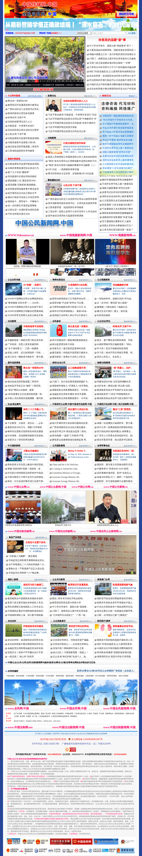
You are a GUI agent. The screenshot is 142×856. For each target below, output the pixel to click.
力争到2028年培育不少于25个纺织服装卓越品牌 (112, 67)
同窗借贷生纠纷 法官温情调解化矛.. (114, 381)
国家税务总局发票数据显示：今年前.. (70, 390)
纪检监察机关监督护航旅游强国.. (24, 138)
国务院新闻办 (120, 713)
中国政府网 (69, 713)
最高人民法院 (46, 713)
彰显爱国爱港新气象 (123, 585)
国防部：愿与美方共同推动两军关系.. (115, 464)
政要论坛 (52, 95)
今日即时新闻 (14, 95)
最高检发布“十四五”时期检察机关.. (114, 394)
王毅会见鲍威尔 (31, 451)
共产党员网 (18, 713)
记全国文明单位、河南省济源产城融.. (71, 640)
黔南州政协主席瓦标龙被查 (21, 113)
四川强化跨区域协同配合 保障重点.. (114, 431)
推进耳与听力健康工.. (34, 585)
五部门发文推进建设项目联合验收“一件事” (110, 63)
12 (70, 81)
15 (82, 81)
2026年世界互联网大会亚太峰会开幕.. (25, 315)
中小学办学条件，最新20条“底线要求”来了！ (111, 46)
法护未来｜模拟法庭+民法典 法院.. (114, 386)
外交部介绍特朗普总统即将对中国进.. (25, 473)
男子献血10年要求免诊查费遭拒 (118, 132)
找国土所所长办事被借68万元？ (117, 228)
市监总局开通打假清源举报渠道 (118, 128)
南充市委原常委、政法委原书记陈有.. (115, 440)
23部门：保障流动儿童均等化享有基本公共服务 (112, 58)
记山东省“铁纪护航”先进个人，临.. (70, 656)
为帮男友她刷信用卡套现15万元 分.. (69, 307)
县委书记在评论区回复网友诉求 (118, 156)
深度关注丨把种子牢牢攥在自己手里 (25, 652)
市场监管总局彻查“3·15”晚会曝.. (24, 573)
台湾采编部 (30, 676)
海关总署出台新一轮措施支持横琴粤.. (115, 611)
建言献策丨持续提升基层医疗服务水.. (70, 352)
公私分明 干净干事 (17, 134)
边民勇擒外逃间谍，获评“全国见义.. (114, 473)
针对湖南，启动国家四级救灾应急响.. (25, 435)
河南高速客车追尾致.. (34, 326)
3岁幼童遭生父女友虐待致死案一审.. (25, 394)
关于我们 (38, 734)
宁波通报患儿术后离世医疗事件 (118, 172)
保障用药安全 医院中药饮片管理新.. (114, 656)
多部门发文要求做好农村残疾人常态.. (25, 602)
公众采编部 (47, 734)
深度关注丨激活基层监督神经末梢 (68, 348)
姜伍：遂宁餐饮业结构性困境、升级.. (115, 340)
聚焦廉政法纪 (54, 180)
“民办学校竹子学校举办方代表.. (117, 120)
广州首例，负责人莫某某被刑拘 (23, 344)
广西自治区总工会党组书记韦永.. (24, 109)
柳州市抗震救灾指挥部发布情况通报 (25, 431)
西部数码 (73, 716)
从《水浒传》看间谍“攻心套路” (16, 85)
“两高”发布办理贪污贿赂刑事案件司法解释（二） (72, 165)
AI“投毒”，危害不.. (32, 285)
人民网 (16, 716)
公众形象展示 (59, 621)
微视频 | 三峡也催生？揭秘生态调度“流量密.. (79, 85)
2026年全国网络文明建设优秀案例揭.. (25, 311)
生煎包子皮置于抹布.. (36, 542)
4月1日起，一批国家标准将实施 (63, 169)
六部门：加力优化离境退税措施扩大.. (70, 381)
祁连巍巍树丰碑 (120, 285)
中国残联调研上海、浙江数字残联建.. (25, 615)
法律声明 (56, 734)
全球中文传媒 (27, 8)
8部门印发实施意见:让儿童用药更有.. (115, 644)
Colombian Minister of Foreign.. (66, 473)
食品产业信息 (15, 537)
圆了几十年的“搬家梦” (19, 172)
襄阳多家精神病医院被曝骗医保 (117, 215)
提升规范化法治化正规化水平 (22, 193)
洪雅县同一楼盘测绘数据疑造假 (118, 116)
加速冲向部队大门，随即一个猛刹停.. (115, 477)
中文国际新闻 (14, 445)
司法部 (101, 713)
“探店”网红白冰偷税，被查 (20, 390)
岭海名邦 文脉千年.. (122, 326)
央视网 (28, 716)
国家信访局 (130, 713)
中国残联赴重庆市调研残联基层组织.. (25, 611)
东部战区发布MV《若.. (124, 451)
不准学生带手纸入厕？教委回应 (118, 148)
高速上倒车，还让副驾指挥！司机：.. (25, 352)
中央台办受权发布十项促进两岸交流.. (115, 607)
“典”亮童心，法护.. (122, 368)
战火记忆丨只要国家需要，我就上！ (70, 652)
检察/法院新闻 (103, 362)
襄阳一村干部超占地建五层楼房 (118, 136)
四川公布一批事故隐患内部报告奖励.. (115, 427)
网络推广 (132, 96)
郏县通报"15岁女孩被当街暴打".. (118, 168)
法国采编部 (89, 676)
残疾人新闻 (13, 579)
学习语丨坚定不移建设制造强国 (112, 348)
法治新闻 (12, 321)
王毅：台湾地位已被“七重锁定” (112, 615)
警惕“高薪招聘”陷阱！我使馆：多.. (24, 469)
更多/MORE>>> (90, 96)
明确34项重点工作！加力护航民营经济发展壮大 (112, 54)
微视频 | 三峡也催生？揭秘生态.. (112, 307)
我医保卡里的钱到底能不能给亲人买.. (115, 640)
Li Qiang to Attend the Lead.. (65, 469)
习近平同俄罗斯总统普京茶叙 (62, 127)
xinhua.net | (48, 721)
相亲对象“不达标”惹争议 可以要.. (68, 303)
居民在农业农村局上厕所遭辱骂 (118, 160)
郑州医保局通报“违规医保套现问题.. (114, 652)
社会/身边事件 (14, 404)
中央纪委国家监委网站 (31, 713)
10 (63, 81)
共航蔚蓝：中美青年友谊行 (21, 126)
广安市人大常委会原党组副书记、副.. (115, 435)
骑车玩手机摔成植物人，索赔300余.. (70, 311)
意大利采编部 (100, 676)
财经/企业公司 (58, 362)
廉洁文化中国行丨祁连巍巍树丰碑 (45, 85)
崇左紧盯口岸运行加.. (78, 409)
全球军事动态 (103, 445)
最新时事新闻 (14, 159)
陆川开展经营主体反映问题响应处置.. (70, 423)
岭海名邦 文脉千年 (17, 117)
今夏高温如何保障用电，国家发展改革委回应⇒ (112, 50)
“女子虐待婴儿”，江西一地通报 (22, 348)
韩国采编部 (79, 676)
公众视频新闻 (103, 279)
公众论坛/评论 (103, 321)
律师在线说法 (58, 279)
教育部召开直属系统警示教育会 (23, 105)
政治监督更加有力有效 (63, 344)
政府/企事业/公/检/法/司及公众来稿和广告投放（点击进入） (106, 671)
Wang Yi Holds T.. (77, 451)
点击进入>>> (56, 33)
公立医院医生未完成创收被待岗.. (118, 164)
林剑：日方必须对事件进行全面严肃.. (25, 481)
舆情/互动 (106, 95)
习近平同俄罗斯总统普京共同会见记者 (67, 131)
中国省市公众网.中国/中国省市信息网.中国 (72, 404)
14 (78, 81)
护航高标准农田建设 (33, 626)
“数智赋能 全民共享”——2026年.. (23, 303)
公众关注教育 (58, 579)
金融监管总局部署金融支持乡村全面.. (25, 648)
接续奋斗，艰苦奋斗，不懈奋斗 (23, 201)
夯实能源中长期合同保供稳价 (22, 176)
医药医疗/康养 (103, 621)
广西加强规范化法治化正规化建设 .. (69, 427)
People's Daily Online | (34, 721)
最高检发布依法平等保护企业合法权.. (115, 390)
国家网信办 (109, 713)
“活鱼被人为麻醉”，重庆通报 (22, 556)
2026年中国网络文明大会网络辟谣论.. (25, 298)
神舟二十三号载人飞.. (34, 409)
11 (66, 81)
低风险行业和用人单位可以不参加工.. (70, 315)
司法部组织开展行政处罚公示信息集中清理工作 (112, 80)
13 (74, 81)
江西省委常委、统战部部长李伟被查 (65, 207)
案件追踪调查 (14, 362)
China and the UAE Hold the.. (65, 464)
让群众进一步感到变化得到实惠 (23, 210)
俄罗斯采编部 (112, 676)
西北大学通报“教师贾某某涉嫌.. (117, 140)
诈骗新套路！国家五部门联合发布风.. (25, 340)
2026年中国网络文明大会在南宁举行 (25, 307)
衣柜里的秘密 (103, 315)
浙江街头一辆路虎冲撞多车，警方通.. (25, 357)
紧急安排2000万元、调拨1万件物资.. (25, 427)
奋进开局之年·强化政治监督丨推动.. (69, 431)
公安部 (89, 713)
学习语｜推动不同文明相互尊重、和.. (115, 352)
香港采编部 (20, 676)
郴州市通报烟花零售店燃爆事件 (118, 144)
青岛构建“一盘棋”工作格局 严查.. (68, 435)
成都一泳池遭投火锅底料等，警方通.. (115, 423)
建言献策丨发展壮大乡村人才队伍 (68, 357)
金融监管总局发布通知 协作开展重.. (69, 394)
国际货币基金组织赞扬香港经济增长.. (115, 598)
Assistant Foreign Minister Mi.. (66, 477)
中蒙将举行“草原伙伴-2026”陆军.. (113, 469)
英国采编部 (60, 676)
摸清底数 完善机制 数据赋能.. (22, 185)
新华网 (22, 716)
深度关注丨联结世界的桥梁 (20, 440)
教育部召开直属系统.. (78, 585)
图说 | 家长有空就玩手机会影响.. (68, 598)
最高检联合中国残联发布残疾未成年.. (25, 598)
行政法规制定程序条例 (74, 143)
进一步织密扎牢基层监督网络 (22, 205)
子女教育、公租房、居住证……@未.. (25, 423)
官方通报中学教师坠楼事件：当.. (118, 124)
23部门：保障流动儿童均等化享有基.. (70, 611)
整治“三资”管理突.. (122, 409)
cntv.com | (57, 721)
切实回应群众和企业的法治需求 (23, 130)
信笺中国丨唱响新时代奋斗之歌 (68, 648)
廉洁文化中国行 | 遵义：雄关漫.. (112, 311)
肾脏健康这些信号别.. (123, 626)
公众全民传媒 (14, 279)
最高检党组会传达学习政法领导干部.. (115, 398)
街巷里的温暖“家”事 (112, 40)
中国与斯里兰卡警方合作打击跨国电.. (25, 477)
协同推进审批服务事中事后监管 (23, 189)
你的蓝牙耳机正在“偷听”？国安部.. (24, 386)
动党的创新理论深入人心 (20, 121)
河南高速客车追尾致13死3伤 (22, 142)
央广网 (34, 716)
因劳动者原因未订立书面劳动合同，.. (70, 298)
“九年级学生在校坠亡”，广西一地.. (69, 615)
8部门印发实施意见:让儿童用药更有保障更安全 (112, 71)
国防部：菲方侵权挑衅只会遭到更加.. (115, 481)
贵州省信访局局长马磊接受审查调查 (65, 215)
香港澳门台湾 (103, 579)
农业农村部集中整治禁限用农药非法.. (25, 644)
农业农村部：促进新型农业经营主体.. (25, 640)
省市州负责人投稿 (34, 96)
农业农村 (12, 621)
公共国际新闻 (58, 445)
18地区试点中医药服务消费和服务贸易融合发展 (112, 84)
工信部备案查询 (44, 716)
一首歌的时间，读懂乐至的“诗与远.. (114, 298)
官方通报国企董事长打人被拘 (116, 224)
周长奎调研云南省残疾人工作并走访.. (25, 607)
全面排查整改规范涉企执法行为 (23, 168)
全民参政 (56, 321)
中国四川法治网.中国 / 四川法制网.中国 (115, 404)
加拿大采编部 (123, 676)
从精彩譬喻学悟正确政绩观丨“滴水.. (114, 344)
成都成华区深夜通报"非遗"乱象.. (118, 220)
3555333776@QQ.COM (25, 33)
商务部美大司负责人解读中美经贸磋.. (25, 464)
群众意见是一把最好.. (78, 326)
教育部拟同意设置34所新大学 (66, 602)
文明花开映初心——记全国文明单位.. (71, 644)
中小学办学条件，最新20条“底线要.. (70, 607)
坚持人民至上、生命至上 (109, 357)
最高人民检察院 (58, 713)
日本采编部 (50, 676)
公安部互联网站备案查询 (60, 716)
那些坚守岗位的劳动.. (79, 626)
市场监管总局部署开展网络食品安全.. (26, 560)
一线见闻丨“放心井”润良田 (20, 656)
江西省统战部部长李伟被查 (21, 151)
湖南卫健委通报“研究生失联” (116, 152)
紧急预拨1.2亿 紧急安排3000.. (22, 180)
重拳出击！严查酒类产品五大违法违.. (26, 568)
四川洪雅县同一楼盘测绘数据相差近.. (70, 340)
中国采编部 (10, 676)
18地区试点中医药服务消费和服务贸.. (115, 648)
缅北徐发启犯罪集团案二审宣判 (23, 146)
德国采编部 (70, 676)
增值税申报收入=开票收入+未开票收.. (70, 386)
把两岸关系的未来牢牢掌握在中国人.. (115, 602)
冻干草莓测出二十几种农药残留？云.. (26, 564)
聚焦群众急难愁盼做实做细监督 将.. (69, 440)
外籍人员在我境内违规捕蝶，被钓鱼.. (25, 398)
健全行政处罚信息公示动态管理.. (24, 197)
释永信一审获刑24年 (18, 101)
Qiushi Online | (19, 721)
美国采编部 (40, 676)
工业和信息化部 (80, 713)
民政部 (95, 713)
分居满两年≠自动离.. (78, 285)
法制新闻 (52, 138)
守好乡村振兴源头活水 (19, 214)
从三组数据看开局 (77, 368)
